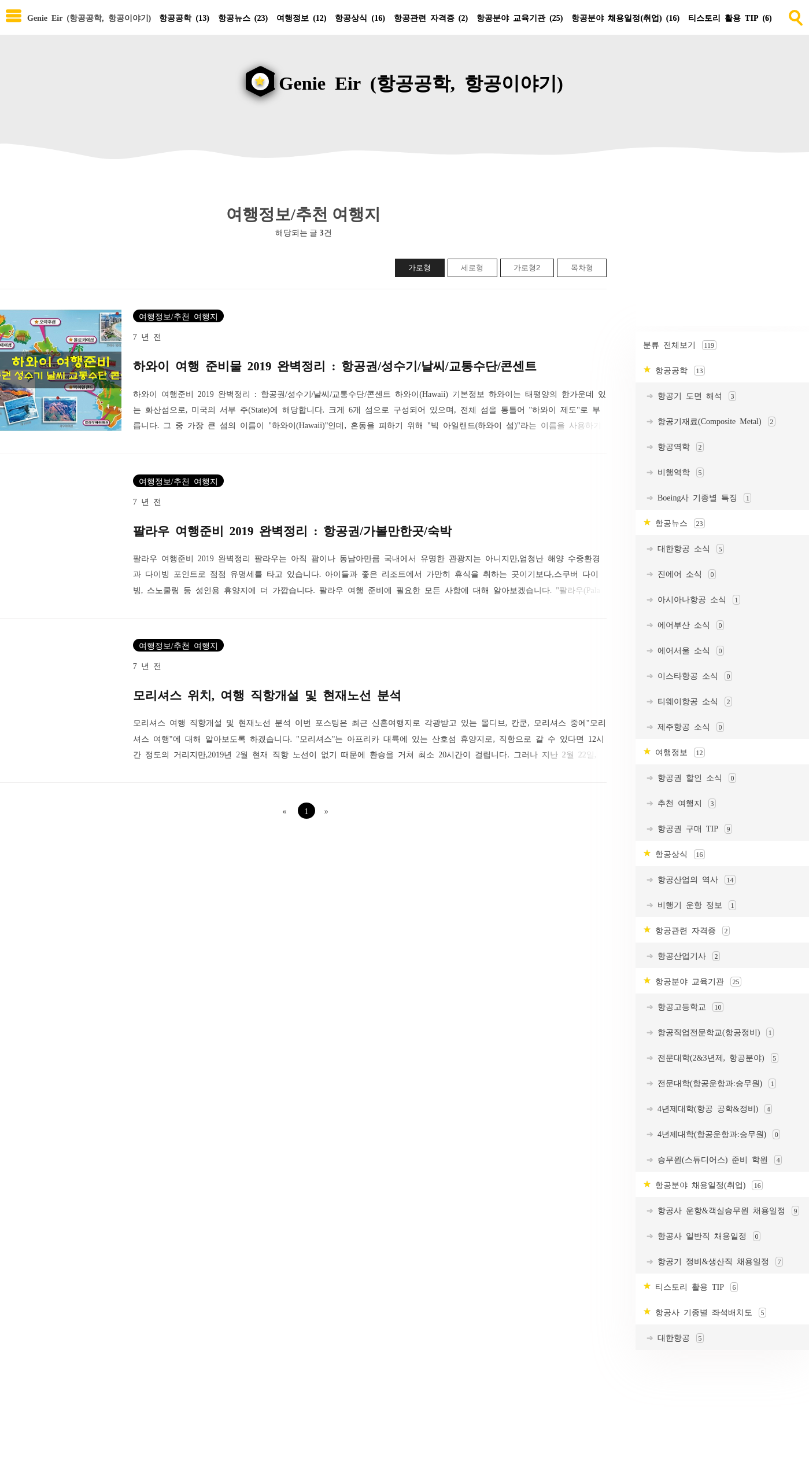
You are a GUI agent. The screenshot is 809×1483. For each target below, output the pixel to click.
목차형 (582, 271)
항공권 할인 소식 (694, 781)
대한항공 (678, 1341)
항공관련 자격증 (431, 17)
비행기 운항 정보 (694, 909)
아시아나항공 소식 (696, 603)
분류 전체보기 (679, 349)
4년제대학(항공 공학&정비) (712, 1112)
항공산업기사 (686, 960)
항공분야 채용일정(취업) (625, 17)
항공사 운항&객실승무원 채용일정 (726, 1214)
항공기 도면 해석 (694, 399)
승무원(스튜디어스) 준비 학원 (717, 1163)
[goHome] (404, 76)
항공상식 (360, 17)
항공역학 (678, 450)
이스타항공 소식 (692, 680)
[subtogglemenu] (13, 17)
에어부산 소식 (688, 629)
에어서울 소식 (688, 654)
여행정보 (301, 17)
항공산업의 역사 (694, 883)
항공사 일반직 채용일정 (706, 1240)
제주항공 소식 (688, 730)
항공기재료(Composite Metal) (714, 425)
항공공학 (184, 17)
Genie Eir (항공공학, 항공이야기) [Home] (89, 17)
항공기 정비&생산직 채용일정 (718, 1265)
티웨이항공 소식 (692, 705)
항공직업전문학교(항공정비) (713, 1036)
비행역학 (678, 476)
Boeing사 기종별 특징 (702, 501)
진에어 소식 (684, 578)
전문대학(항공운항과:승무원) (714, 1087)
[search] (794, 15)
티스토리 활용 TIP (730, 17)
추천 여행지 (684, 807)
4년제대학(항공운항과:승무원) (716, 1138)
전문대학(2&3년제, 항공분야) (715, 1061)
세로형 (472, 271)
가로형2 (527, 271)
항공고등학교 (688, 1010)
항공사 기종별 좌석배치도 (708, 1316)
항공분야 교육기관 (519, 17)
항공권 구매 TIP (692, 832)
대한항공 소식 (688, 552)
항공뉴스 (243, 17)
